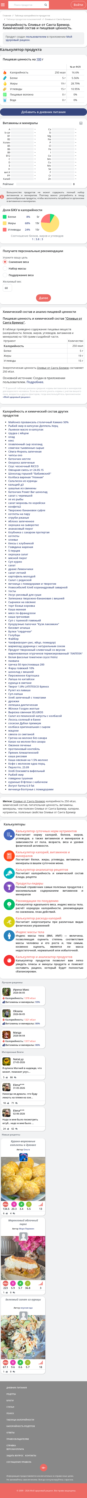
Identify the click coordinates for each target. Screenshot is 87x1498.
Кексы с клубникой (21, 543)
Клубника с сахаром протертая (29, 532)
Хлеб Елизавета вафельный (26, 771)
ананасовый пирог (20, 528)
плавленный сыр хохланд (25, 444)
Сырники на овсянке (22, 602)
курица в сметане (20, 683)
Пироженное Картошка (23, 675)
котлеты (13, 536)
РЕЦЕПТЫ (11, 1394)
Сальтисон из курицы (22, 481)
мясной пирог (17, 558)
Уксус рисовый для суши (24, 594)
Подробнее (35, 382)
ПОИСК (10, 1413)
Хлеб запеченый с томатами (27, 697)
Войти (78, 5)
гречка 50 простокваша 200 (26, 664)
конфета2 (14, 506)
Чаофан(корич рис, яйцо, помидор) (32, 642)
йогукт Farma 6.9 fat (21, 785)
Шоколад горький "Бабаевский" (29, 473)
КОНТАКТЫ (30, 1455)
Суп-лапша (15, 694)
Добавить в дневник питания (43, 112)
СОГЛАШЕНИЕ (13, 1462)
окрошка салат (18, 554)
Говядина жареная (20, 547)
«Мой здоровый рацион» (16, 397)
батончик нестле (19, 459)
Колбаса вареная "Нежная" (26, 477)
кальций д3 (16, 484)
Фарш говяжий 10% (21, 668)
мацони (13, 730)
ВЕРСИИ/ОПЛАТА (15, 1449)
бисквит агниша (19, 627)
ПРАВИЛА (26, 1462)
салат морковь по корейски (26, 503)
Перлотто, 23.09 (18, 767)
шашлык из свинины (22, 488)
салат (12, 565)
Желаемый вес (12, 281)
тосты (12, 591)
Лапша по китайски (21, 679)
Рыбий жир (16, 774)
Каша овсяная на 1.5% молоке (28, 760)
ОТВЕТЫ (10, 1432)
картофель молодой (21, 576)
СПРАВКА (11, 1445)
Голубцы (14, 635)
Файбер (13, 639)
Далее (43, 298)
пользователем (36, 36)
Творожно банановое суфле (26, 510)
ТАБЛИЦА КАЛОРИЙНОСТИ (20, 1419)
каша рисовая (17, 756)
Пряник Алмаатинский (23, 752)
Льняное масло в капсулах (25, 429)
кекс (11, 440)
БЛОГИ (10, 1400)
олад (11, 437)
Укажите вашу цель (15, 257)
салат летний (17, 572)
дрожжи (13, 701)
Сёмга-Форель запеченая (25, 451)
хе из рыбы (15, 499)
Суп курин (15, 561)
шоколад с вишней (21, 672)
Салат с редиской (20, 580)
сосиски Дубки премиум (24, 723)
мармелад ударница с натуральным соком (36, 646)
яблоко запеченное (21, 521)
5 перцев (14, 550)
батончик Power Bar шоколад (27, 492)
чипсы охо (15, 455)
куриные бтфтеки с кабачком (27, 782)
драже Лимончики (20, 569)
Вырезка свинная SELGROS (25, 712)
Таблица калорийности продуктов (32, 15)
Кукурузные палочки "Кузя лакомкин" (33, 624)
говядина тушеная (20, 778)
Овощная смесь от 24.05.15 (26, 470)
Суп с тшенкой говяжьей (24, 620)
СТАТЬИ (10, 1406)
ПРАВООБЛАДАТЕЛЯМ (17, 1439)
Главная (7, 15)
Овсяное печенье (19, 745)
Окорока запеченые (21, 462)
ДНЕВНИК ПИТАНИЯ (16, 1387)
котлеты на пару (19, 514)
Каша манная (17, 609)
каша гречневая (18, 616)
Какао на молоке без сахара (26, 741)
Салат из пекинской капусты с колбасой (35, 716)
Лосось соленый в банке (24, 719)
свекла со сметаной (21, 734)
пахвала (13, 661)
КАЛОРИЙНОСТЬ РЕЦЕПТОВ (20, 1426)
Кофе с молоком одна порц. (26, 763)
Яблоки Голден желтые (23, 708)
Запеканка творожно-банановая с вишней (36, 598)
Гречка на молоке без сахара (27, 738)
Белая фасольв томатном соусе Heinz (33, 657)
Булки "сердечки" (20, 631)
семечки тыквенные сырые (26, 448)
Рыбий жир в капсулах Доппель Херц (33, 426)
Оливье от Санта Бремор (58, 19)
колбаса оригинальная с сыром (29, 727)
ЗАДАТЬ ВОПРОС (14, 1455)
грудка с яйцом (18, 433)
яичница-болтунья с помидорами (31, 789)
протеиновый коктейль (24, 749)
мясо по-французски (22, 613)
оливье (13, 539)
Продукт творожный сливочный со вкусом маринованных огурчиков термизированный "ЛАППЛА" (45, 651)
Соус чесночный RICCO (23, 466)
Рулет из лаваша (19, 690)
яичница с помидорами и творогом (32, 583)
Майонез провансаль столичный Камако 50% (38, 422)
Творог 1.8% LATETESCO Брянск (28, 686)
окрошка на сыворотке (23, 525)
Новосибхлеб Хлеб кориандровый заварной (38, 587)
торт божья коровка (21, 605)
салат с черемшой (20, 495)
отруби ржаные (18, 517)
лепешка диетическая (23, 705)
